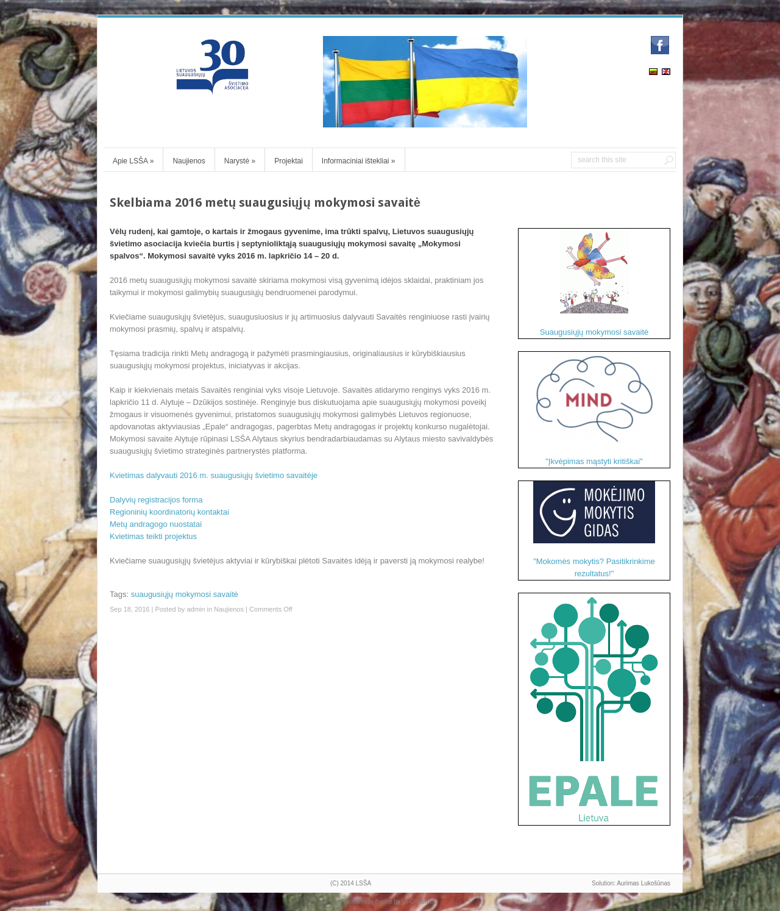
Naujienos (188, 161)
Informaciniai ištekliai (358, 161)
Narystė (239, 161)
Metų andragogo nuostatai (156, 524)
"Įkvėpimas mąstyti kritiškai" (594, 409)
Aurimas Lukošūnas (643, 883)
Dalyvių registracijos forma (156, 499)
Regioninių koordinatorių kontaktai (169, 511)
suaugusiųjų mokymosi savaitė (184, 594)
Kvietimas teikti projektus (153, 536)
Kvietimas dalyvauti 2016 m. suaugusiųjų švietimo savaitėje (213, 475)
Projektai (288, 161)
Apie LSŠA (133, 161)
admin (195, 609)
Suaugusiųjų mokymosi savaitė (594, 283)
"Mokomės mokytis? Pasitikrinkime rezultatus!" (594, 529)
